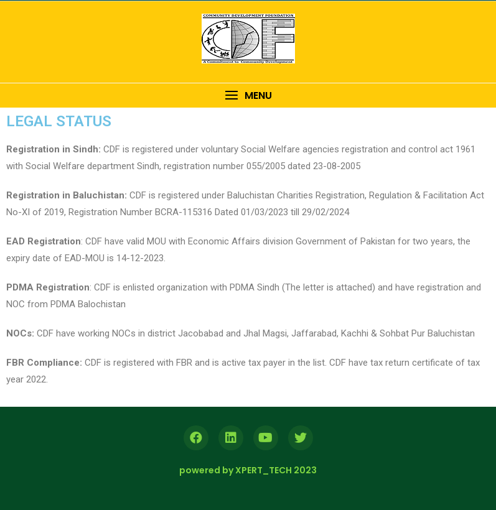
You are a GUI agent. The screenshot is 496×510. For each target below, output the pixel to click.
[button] (248, 95)
